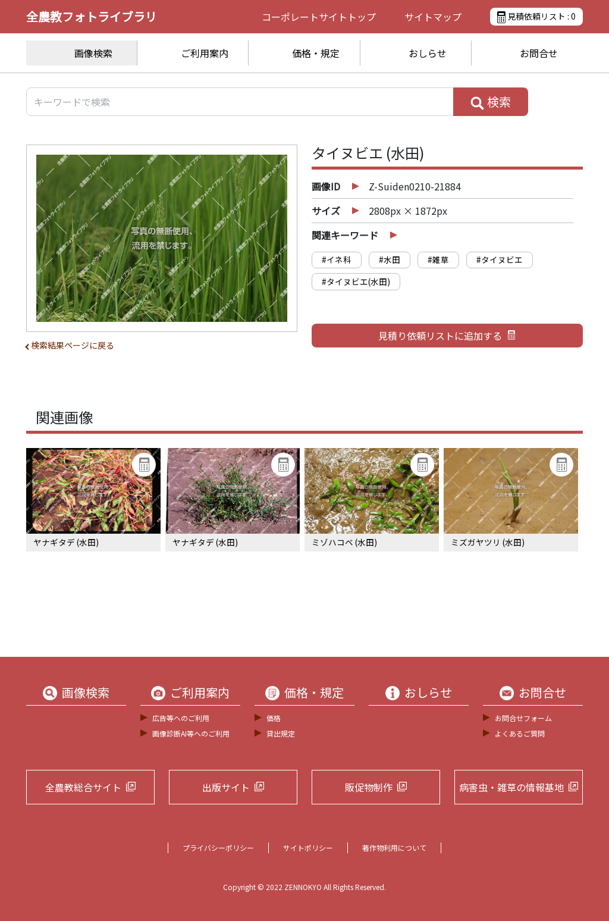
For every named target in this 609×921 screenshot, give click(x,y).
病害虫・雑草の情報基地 (511, 787)
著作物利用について (394, 847)
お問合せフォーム (523, 718)
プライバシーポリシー (218, 847)
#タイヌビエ (499, 259)
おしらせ (428, 53)
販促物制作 (369, 787)
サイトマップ (433, 17)
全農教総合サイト (83, 787)
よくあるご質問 (520, 733)
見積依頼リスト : (536, 16)
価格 (273, 718)
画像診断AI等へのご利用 (191, 733)
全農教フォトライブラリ (91, 16)
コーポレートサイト (319, 17)
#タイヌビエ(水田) (356, 281)
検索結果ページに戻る (72, 345)
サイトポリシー (308, 847)
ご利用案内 (204, 53)
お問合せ (539, 53)
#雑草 (438, 259)
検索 (490, 102)
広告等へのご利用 (180, 718)
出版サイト (226, 787)
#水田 (389, 259)
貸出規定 (280, 733)
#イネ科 (336, 259)
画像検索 (93, 53)
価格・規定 (316, 53)
